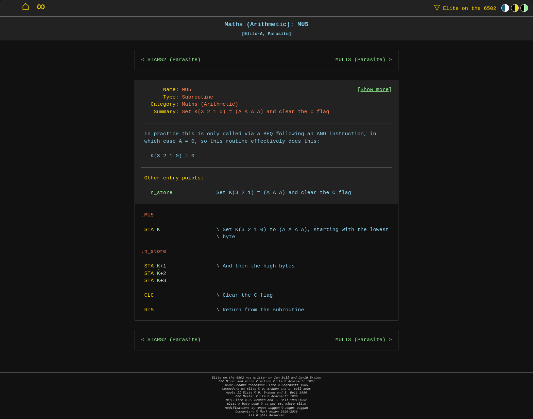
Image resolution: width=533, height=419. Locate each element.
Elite (463, 8)
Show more (375, 89)
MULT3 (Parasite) (360, 60)
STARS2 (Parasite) (174, 60)
